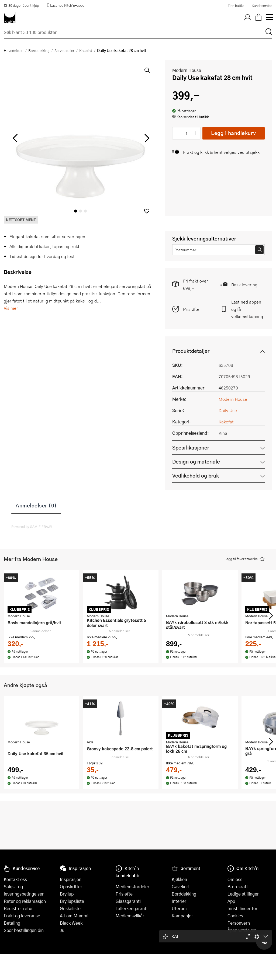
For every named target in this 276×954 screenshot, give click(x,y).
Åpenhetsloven (242, 930)
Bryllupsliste (72, 901)
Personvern (238, 923)
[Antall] (186, 133)
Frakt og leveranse (22, 916)
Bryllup (67, 894)
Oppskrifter (71, 886)
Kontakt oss (15, 879)
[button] (146, 211)
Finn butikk (236, 5)
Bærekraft (237, 886)
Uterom (179, 908)
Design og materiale (196, 461)
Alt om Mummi (74, 916)
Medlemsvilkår (130, 916)
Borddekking (39, 50)
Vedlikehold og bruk (195, 475)
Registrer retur (18, 908)
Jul (62, 930)
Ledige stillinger (243, 894)
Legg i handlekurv (233, 133)
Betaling (12, 923)
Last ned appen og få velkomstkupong (247, 309)
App (231, 901)
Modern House (186, 70)
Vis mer (11, 308)
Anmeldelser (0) (36, 505)
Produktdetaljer (190, 351)
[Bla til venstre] (15, 138)
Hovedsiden (13, 50)
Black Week (71, 923)
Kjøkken (179, 879)
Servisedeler (64, 50)
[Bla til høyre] (146, 138)
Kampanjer (182, 916)
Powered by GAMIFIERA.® (31, 526)
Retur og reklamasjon (25, 901)
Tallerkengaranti (131, 908)
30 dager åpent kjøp (21, 5)
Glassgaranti (128, 901)
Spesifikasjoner (190, 447)
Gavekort (181, 886)
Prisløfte (191, 309)
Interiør (179, 901)
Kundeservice (262, 5)
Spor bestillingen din (24, 930)
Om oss (234, 879)
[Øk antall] (196, 133)
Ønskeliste (70, 908)
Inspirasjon (70, 879)
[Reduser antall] (177, 133)
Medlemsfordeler (132, 886)
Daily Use (228, 410)
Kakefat (85, 50)
